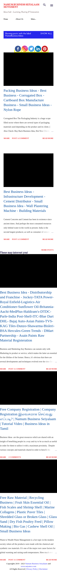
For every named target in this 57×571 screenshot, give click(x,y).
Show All (46, 34)
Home (6, 19)
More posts (47, 250)
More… (33, 19)
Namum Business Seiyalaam (36, 563)
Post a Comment (20, 138)
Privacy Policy (32, 569)
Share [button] (7, 138)
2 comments (14, 457)
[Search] (44, 5)
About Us (19, 19)
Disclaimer (43, 569)
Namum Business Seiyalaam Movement (21, 6)
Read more (48, 138)
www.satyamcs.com (28, 566)
